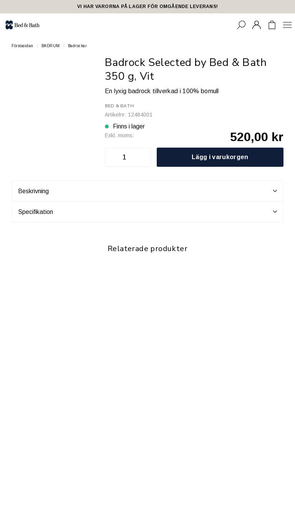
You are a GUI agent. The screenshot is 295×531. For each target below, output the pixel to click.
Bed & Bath (119, 106)
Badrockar (77, 46)
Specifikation (147, 211)
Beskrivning (147, 191)
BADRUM (50, 46)
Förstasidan (22, 46)
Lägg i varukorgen (220, 157)
